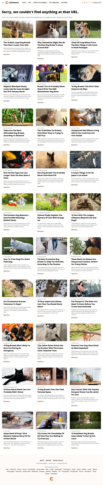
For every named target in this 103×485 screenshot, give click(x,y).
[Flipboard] (87, 2)
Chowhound (13, 469)
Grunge (51, 469)
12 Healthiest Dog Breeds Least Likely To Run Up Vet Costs (83, 436)
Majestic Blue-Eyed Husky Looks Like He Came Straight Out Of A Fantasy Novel (16, 89)
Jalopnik (84, 469)
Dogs (24, 2)
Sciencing (41, 471)
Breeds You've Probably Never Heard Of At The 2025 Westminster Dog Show (51, 89)
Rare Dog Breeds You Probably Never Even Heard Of (51, 174)
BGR (7, 469)
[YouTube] (85, 2)
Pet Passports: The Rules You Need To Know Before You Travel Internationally (84, 304)
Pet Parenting (54, 2)
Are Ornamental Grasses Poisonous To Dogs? (15, 302)
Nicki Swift (18, 471)
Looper (89, 469)
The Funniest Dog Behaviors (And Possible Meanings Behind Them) (16, 217)
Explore (19, 469)
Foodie (24, 469)
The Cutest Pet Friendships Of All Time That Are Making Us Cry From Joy (50, 436)
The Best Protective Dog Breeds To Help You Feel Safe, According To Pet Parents (50, 261)
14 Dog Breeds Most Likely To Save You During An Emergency (17, 348)
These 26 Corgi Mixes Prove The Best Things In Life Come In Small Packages (84, 45)
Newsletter (96, 2)
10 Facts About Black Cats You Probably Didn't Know (17, 390)
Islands (79, 469)
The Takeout (88, 471)
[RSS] (90, 2)
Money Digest (10, 471)
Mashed (95, 469)
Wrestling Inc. (54, 473)
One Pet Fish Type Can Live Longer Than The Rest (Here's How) (17, 175)
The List (81, 471)
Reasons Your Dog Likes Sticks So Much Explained (85, 346)
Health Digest (58, 469)
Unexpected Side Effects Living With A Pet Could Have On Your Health (85, 133)
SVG (59, 471)
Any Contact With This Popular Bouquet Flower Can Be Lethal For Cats (85, 392)
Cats (29, 2)
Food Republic (31, 469)
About (42, 460)
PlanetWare (35, 471)
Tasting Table (65, 471)
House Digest (66, 469)
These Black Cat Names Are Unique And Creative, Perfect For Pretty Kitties (84, 261)
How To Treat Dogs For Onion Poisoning (17, 260)
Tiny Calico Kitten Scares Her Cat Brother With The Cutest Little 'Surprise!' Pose (50, 348)
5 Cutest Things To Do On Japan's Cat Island (82, 174)
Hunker (74, 469)
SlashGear (54, 471)
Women (47, 473)
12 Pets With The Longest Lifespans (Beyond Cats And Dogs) (83, 217)
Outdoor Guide (27, 471)
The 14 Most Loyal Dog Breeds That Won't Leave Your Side (17, 43)
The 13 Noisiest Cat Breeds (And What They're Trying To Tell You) (50, 133)
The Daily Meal (74, 471)
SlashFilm (48, 471)
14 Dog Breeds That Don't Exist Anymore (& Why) (85, 87)
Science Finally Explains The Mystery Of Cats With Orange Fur (50, 217)
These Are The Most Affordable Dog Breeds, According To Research (14, 133)
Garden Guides (40, 469)
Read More (6, 54)
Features (64, 2)
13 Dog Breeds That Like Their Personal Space (50, 390)
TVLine (94, 471)
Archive (48, 460)
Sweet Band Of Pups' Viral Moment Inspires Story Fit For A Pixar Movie (17, 436)
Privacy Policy (58, 460)
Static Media (43, 463)
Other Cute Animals (40, 2)
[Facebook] (82, 2)
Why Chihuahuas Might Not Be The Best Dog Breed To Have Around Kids (51, 45)
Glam (47, 469)
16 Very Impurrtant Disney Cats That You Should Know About (49, 304)
